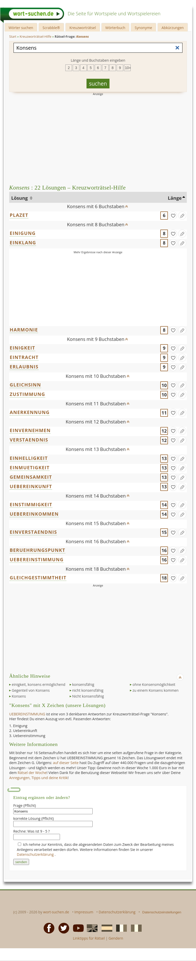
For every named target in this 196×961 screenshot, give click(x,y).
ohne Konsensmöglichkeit (153, 684)
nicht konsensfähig (87, 690)
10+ (128, 68)
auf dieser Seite (66, 762)
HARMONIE (24, 330)
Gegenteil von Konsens (31, 690)
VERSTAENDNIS (29, 440)
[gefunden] (173, 215)
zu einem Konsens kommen (155, 690)
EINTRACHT (24, 357)
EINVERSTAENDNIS (33, 532)
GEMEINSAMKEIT (31, 477)
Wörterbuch (115, 27)
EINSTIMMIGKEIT (31, 504)
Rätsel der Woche (32, 772)
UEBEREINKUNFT (31, 486)
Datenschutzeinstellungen (161, 912)
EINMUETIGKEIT (30, 467)
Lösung (20, 198)
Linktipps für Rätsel (89, 938)
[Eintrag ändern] (182, 215)
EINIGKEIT (22, 348)
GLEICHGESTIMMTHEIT (38, 578)
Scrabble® (51, 27)
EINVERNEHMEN (30, 430)
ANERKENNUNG (30, 412)
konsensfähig (83, 684)
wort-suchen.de (56, 912)
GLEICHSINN (25, 385)
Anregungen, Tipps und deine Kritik (38, 777)
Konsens (19, 696)
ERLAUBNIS (24, 367)
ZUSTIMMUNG (27, 394)
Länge (174, 198)
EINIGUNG (23, 233)
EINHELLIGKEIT (29, 458)
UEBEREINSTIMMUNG (37, 559)
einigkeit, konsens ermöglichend (38, 684)
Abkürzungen (173, 27)
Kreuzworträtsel (82, 27)
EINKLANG (23, 242)
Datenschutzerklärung (36, 854)
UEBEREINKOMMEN (34, 514)
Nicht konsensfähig (88, 696)
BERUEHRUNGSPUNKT (37, 550)
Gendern (115, 938)
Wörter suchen (21, 27)
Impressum (84, 912)
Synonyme (143, 27)
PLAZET (19, 215)
